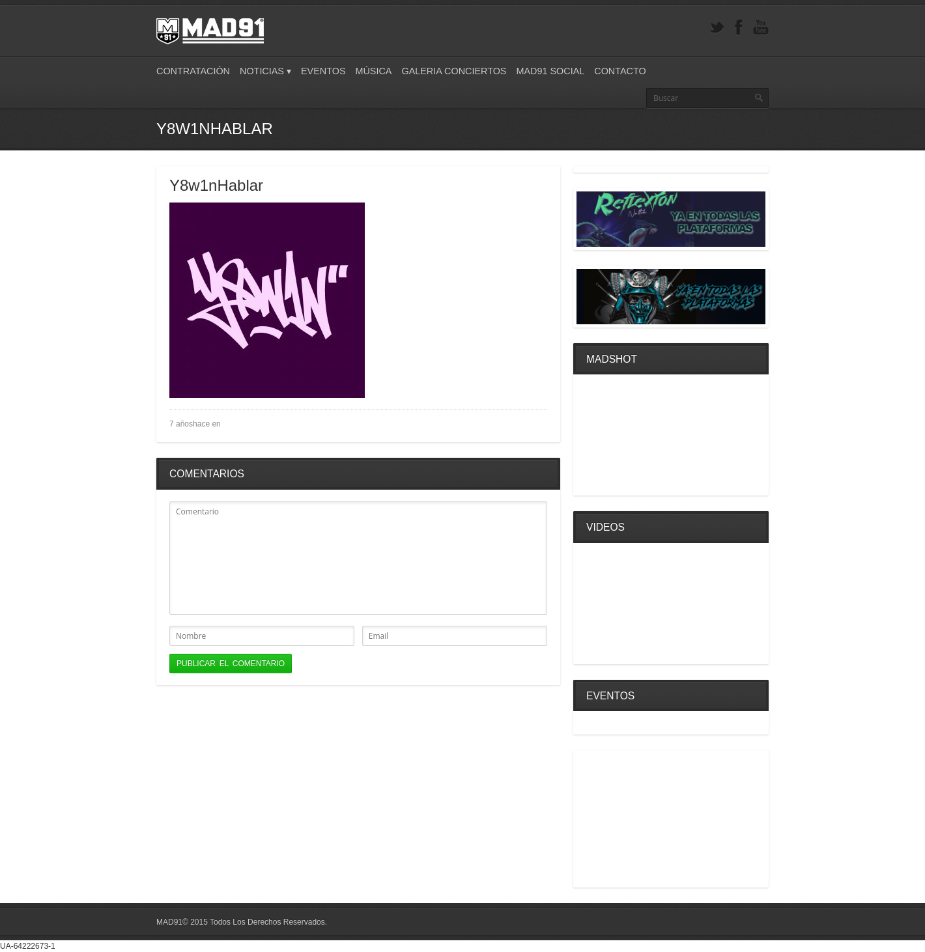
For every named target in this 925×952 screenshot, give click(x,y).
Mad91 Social (550, 71)
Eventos (323, 71)
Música (373, 71)
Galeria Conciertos (453, 71)
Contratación (193, 71)
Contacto (620, 71)
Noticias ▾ (265, 71)
